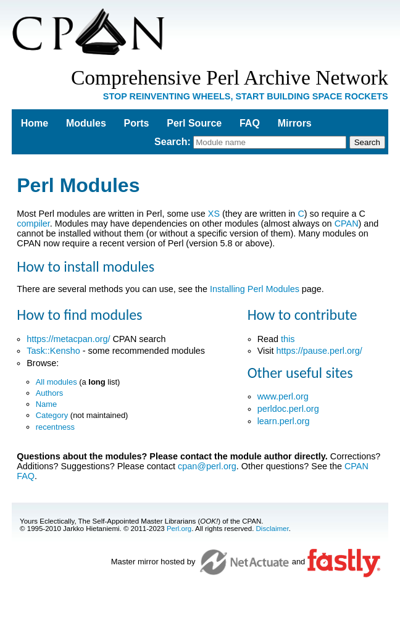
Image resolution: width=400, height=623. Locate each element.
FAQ (250, 123)
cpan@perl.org (207, 466)
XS (214, 214)
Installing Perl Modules (254, 289)
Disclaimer (272, 528)
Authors (50, 393)
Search (170, 141)
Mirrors (295, 123)
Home (34, 123)
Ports (136, 123)
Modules (86, 123)
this (287, 339)
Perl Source (194, 123)
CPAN (347, 223)
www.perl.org (283, 396)
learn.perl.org (283, 421)
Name (46, 404)
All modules (56, 382)
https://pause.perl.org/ (319, 351)
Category (52, 415)
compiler (33, 223)
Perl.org (179, 528)
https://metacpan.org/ (68, 339)
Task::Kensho (53, 351)
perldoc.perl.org (288, 409)
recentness (55, 427)
